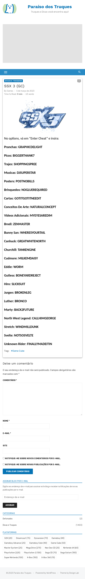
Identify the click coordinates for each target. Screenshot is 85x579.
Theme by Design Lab (69, 573)
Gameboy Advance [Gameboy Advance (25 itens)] (14, 543)
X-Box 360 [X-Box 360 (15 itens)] (48, 557)
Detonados (8, 519)
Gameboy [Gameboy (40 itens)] (58, 538)
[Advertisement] (42, 43)
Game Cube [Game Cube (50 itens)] (58, 543)
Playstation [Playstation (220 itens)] (12, 553)
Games (10, 91)
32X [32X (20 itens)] (8, 538)
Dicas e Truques (13, 81)
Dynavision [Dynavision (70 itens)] (41, 538)
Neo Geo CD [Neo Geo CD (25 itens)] (52, 548)
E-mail (7, 433)
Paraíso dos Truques (50, 6)
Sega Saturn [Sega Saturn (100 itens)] (68, 553)
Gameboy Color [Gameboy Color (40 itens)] (38, 543)
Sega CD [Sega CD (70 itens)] (51, 553)
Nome (6, 421)
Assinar (10, 505)
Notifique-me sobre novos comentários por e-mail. (33, 458)
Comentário (10, 380)
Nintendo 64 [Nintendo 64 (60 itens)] (70, 548)
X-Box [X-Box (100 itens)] (32, 557)
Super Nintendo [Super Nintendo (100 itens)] (13, 557)
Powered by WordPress (46, 573)
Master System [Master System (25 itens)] (13, 548)
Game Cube (18, 351)
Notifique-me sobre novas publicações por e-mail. (32, 464)
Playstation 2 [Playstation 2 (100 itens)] (32, 553)
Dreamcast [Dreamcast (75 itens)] (23, 538)
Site (5, 445)
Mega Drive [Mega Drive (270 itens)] (33, 548)
